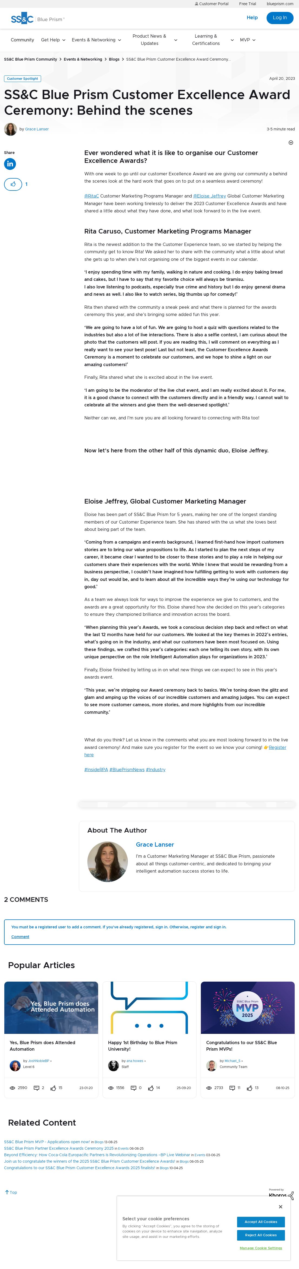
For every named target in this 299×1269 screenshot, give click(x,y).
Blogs (114, 59)
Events (123, 1148)
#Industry (155, 770)
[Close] (281, 1207)
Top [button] (13, 1193)
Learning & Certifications (206, 40)
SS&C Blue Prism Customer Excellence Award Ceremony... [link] (178, 59)
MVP (245, 40)
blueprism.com (280, 4)
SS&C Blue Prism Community (30, 59)
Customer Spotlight (22, 78)
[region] (203, 1228)
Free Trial (247, 4)
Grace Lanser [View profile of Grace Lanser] (37, 129)
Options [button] (290, 143)
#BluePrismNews (127, 770)
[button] (13, 184)
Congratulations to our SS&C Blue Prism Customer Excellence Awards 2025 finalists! (79, 1168)
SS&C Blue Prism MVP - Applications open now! (47, 1142)
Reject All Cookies (261, 1235)
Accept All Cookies (261, 1222)
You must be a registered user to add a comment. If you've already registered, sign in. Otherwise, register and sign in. (119, 927)
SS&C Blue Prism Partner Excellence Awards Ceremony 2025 (59, 1148)
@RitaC (91, 196)
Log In (280, 17)
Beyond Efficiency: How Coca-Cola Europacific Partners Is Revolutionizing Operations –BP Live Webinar (97, 1155)
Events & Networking (93, 40)
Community (22, 40)
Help (252, 17)
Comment (20, 937)
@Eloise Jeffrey (209, 196)
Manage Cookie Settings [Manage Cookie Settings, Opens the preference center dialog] (261, 1248)
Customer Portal (211, 4)
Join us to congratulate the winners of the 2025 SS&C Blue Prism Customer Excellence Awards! (89, 1161)
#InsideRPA (96, 770)
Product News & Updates (149, 40)
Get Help (50, 40)
